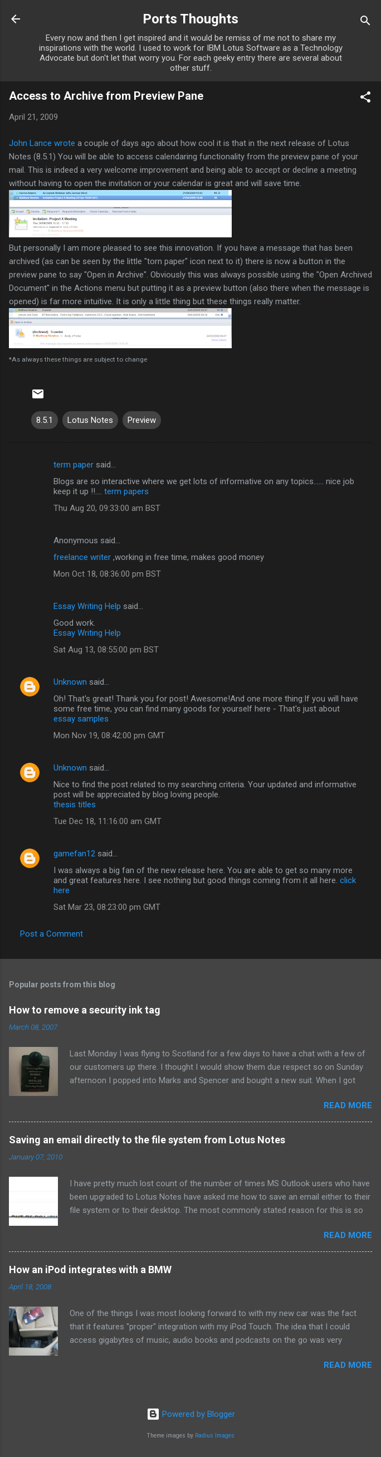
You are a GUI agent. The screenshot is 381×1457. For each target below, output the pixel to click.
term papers (126, 491)
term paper (73, 465)
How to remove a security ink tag (84, 1010)
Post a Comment (51, 934)
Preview (142, 420)
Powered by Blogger (190, 1414)
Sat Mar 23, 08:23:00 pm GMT (106, 907)
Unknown (70, 682)
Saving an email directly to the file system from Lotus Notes (147, 1140)
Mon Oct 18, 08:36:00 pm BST (107, 574)
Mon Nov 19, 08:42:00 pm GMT (109, 735)
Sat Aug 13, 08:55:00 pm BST (106, 650)
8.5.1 (44, 420)
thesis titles (74, 805)
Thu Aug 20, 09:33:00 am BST (106, 508)
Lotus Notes (90, 420)
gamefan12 (74, 854)
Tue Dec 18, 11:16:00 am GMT (107, 821)
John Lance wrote (42, 143)
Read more (348, 1105)
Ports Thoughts (190, 19)
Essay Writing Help (87, 606)
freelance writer (82, 557)
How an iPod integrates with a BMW (90, 1269)
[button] (365, 99)
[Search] (365, 23)
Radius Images (215, 1435)
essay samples (81, 719)
